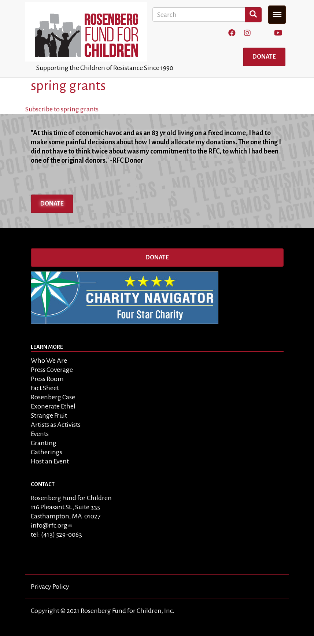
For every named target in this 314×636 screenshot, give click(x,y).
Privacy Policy (50, 586)
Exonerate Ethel (53, 406)
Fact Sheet (45, 388)
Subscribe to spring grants (62, 109)
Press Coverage (52, 369)
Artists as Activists (56, 424)
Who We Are (49, 360)
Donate (264, 56)
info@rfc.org (52, 525)
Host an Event (50, 461)
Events (40, 433)
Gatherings (46, 452)
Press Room (47, 378)
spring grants (68, 85)
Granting (43, 443)
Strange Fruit (49, 415)
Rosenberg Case (53, 397)
